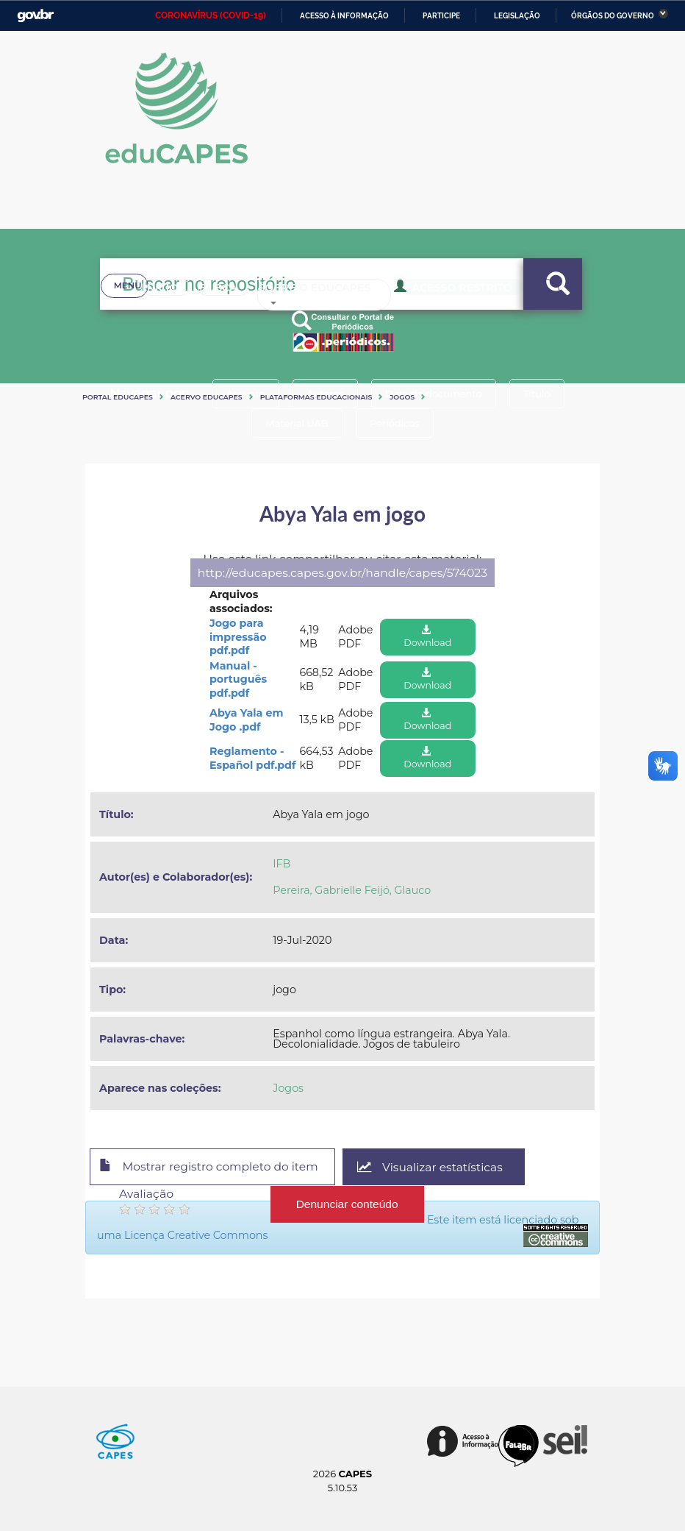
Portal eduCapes (117, 397)
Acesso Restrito (438, 307)
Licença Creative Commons (196, 1235)
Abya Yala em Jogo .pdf (246, 719)
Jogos (402, 397)
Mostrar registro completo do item (212, 1167)
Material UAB (295, 423)
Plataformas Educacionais (316, 397)
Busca (200, 309)
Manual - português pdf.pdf (238, 679)
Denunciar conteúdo (347, 1203)
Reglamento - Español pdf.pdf (252, 758)
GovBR (35, 16)
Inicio (133, 309)
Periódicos (396, 423)
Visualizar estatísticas (437, 1167)
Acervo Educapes (207, 397)
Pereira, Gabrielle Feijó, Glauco (352, 890)
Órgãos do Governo (612, 16)
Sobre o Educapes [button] (310, 309)
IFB (281, 863)
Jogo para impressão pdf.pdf (238, 637)
